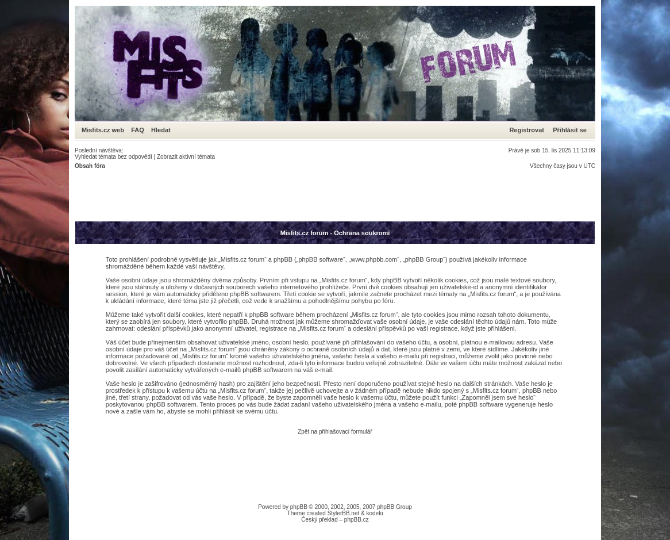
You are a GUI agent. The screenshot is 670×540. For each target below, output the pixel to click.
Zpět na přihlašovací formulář (335, 431)
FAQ (137, 130)
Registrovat (526, 130)
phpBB (298, 507)
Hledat (161, 130)
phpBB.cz (356, 519)
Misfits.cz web (105, 130)
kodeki (374, 513)
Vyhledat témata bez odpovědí (113, 157)
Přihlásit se (570, 130)
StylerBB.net (344, 513)
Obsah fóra (90, 166)
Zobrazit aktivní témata (186, 157)
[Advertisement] (284, 195)
